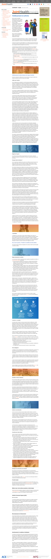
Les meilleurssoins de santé (28, 1)
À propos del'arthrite (18, 1)
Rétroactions (4, 28)
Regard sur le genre (5, 13)
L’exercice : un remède (6, 19)
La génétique (4, 14)
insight (42, 25)
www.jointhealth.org (26, 510)
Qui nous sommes (5, 33)
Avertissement (5, 37)
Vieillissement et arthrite (6, 10)
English (48, 4)
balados (42, 28)
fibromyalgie (15, 61)
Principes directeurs (5, 34)
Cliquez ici (17, 397)
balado (16, 336)
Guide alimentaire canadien (16, 260)
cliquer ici (24, 476)
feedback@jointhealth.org (16, 491)
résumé (27, 294)
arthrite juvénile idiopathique (18, 63)
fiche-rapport (43, 27)
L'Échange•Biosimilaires (13, 1)
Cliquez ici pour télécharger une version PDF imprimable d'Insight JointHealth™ (44, 39)
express (42, 26)
